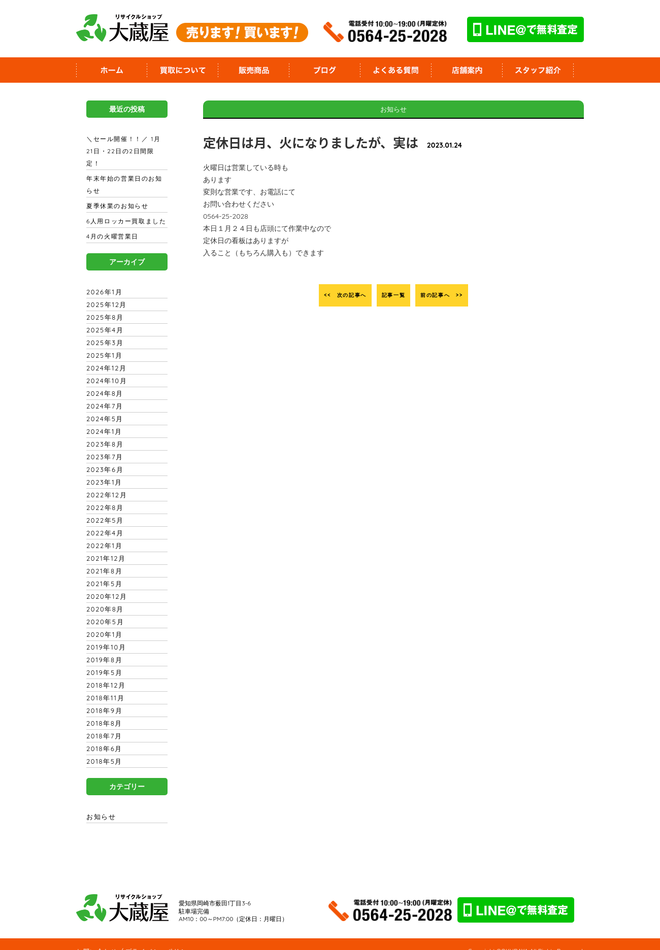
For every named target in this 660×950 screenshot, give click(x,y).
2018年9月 (102, 698)
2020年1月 (102, 622)
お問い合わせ (96, 939)
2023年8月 (103, 431)
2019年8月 (102, 647)
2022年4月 (103, 520)
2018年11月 (103, 685)
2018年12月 (104, 672)
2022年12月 (104, 482)
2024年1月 (102, 419)
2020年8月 (103, 596)
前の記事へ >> (458, 295)
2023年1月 (102, 469)
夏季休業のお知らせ (116, 194)
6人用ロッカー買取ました (124, 209)
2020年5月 (103, 609)
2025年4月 (103, 317)
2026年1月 (102, 279)
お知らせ (100, 804)
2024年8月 (103, 381)
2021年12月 (104, 546)
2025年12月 (104, 292)
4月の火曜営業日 (111, 224)
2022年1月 (102, 533)
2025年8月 (103, 305)
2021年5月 (102, 571)
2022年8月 (103, 495)
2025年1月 (102, 343)
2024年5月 (103, 406)
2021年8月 (102, 558)
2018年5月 (102, 749)
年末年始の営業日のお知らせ (126, 172)
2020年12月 (104, 584)
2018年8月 (102, 711)
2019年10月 (104, 634)
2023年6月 (103, 457)
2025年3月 (103, 330)
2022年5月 (103, 508)
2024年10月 (104, 368)
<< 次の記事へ (329, 295)
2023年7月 (103, 444)
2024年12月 (104, 355)
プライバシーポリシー (156, 939)
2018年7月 (102, 723)
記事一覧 (393, 295)
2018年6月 (102, 736)
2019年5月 (102, 660)
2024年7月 (103, 393)
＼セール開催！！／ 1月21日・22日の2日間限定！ (124, 145)
